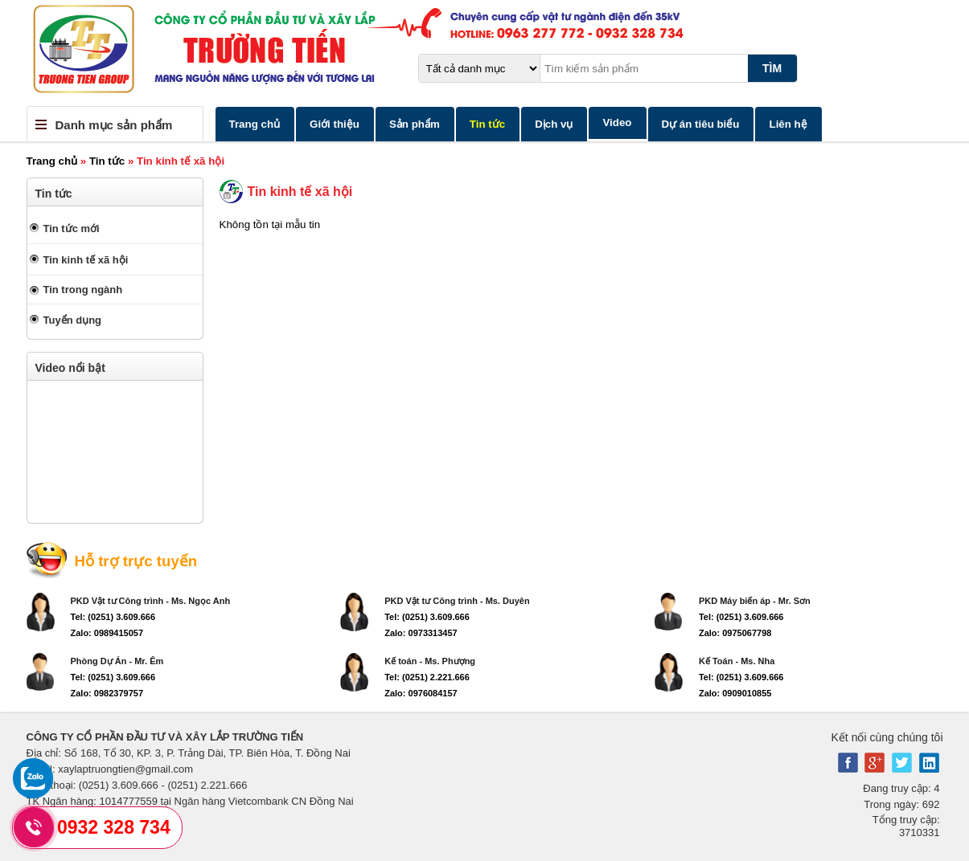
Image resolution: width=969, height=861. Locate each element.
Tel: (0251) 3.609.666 (113, 617)
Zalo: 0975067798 (735, 633)
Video (616, 122)
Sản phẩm (414, 124)
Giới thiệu (334, 124)
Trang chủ (255, 124)
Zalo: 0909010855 (735, 693)
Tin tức (487, 124)
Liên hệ (788, 124)
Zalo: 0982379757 (107, 693)
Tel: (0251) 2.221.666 (427, 677)
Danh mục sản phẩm (114, 125)
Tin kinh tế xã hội (86, 260)
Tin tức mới (71, 228)
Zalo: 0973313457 (421, 633)
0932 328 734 (113, 827)
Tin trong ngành (83, 290)
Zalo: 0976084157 (421, 693)
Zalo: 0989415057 (107, 633)
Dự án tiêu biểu (701, 124)
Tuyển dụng (72, 320)
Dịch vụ (554, 124)
